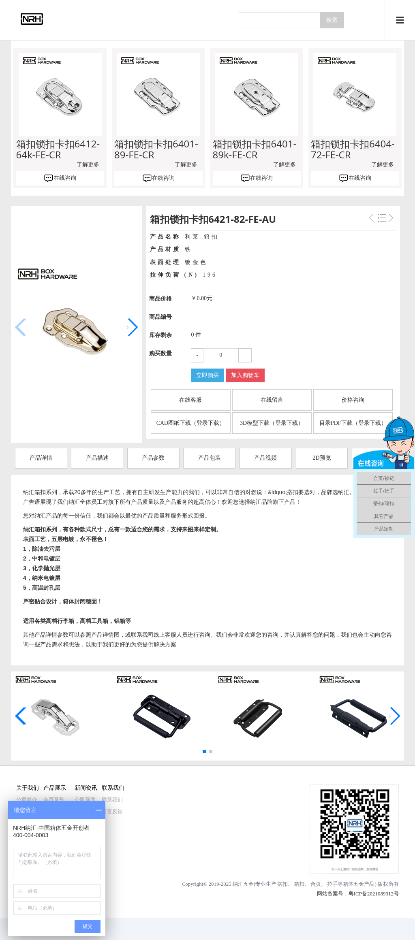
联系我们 (113, 787)
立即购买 (207, 375)
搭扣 (282, 884)
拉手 (332, 884)
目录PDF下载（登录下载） (353, 423)
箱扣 (299, 884)
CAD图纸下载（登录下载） (190, 423)
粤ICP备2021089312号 (374, 894)
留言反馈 (112, 811)
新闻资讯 (86, 787)
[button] (132, 327)
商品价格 (160, 299)
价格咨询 (353, 400)
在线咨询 (64, 178)
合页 (315, 884)
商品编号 (160, 317)
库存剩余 (160, 335)
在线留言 (272, 400)
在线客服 (190, 400)
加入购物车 (245, 375)
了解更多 (88, 165)
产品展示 (54, 787)
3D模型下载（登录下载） (272, 423)
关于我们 (27, 787)
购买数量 (160, 353)
